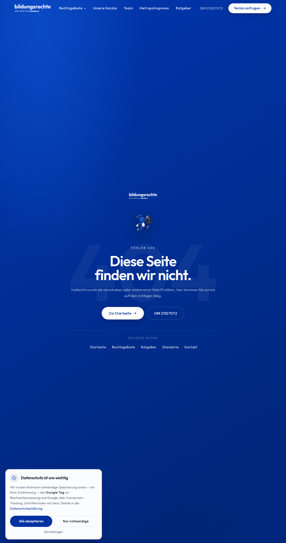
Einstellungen (53, 532)
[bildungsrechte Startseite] (33, 8)
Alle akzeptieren (31, 521)
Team (128, 8)
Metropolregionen (154, 8)
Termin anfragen (250, 8)
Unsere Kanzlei (105, 8)
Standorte (170, 347)
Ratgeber (183, 8)
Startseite (98, 347)
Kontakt (191, 347)
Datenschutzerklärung (26, 508)
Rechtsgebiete (72, 8)
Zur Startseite (123, 313)
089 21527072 (211, 8)
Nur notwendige (76, 521)
